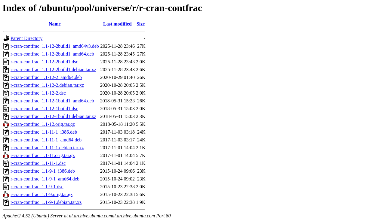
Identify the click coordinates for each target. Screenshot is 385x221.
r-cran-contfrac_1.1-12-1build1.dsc (44, 108)
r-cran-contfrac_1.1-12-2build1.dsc (44, 61)
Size (141, 23)
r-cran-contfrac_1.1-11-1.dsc (38, 163)
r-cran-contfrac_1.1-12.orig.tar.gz (43, 124)
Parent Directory (26, 38)
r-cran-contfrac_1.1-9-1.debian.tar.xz (46, 202)
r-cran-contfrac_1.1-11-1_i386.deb (44, 132)
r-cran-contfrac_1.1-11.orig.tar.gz (43, 155)
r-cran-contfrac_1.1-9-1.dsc (37, 186)
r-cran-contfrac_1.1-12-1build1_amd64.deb (52, 100)
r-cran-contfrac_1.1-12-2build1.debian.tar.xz (53, 69)
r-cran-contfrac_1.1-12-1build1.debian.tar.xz (53, 116)
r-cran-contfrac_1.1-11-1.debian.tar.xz (47, 147)
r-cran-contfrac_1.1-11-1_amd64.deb (46, 139)
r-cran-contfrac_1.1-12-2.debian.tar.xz (47, 85)
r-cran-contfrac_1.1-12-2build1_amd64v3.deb (55, 46)
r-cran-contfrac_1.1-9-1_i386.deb (43, 171)
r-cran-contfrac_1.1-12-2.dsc (38, 92)
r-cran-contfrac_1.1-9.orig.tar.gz (41, 194)
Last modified (117, 23)
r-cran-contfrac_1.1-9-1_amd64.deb (45, 178)
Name (55, 23)
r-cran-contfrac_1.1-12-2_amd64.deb (46, 77)
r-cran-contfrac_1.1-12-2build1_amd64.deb (52, 53)
